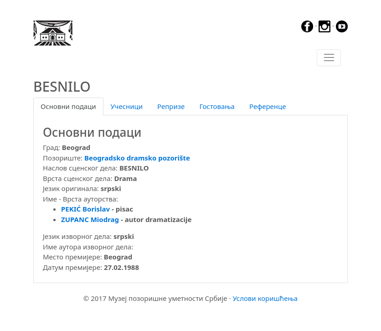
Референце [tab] (267, 106)
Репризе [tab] (171, 106)
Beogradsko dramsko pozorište (137, 157)
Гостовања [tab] (217, 106)
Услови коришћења (265, 298)
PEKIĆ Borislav (85, 208)
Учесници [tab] (127, 106)
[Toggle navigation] (329, 58)
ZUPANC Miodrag (90, 219)
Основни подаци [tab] (68, 106)
